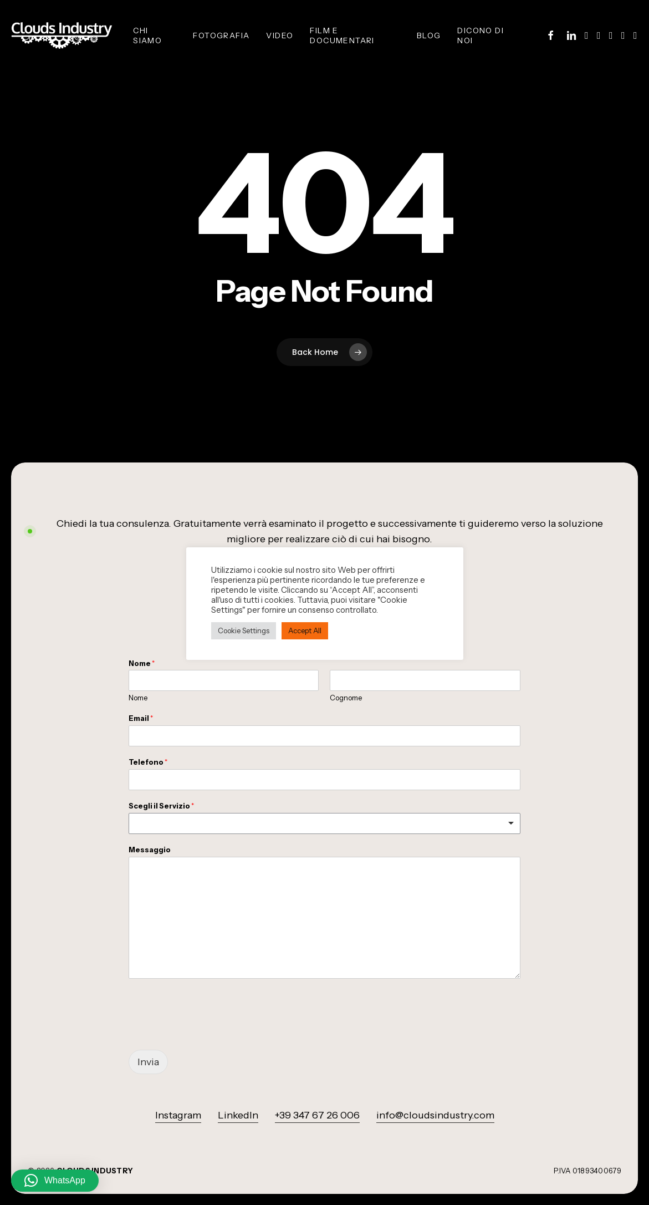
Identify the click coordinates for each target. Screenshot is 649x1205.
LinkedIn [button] (238, 1115)
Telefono (148, 761)
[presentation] (213, 1031)
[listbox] (324, 823)
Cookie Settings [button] (243, 630)
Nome (142, 663)
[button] (55, 1181)
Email (141, 718)
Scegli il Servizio (161, 805)
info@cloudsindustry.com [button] (435, 1115)
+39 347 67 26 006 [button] (317, 1115)
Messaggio (150, 849)
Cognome (346, 697)
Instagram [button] (178, 1115)
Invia (148, 1062)
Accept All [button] (304, 630)
